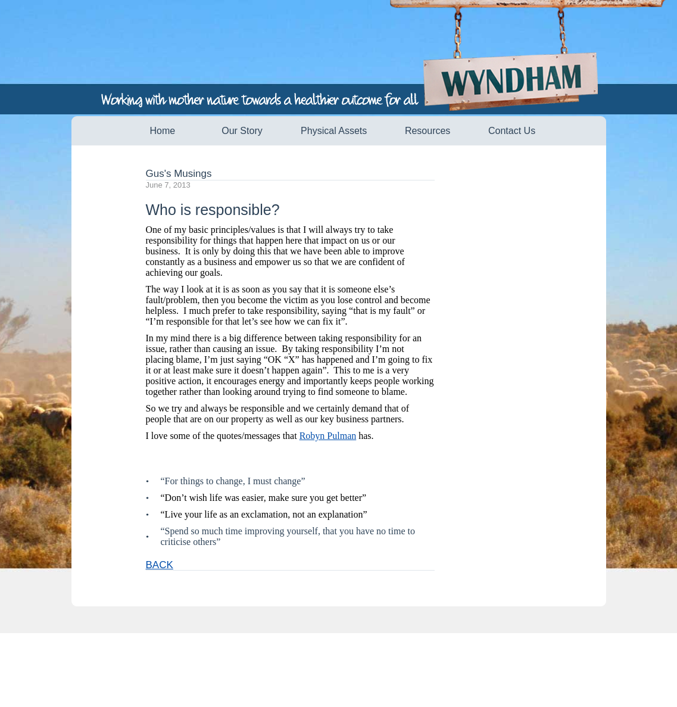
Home (163, 131)
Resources (427, 131)
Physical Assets (334, 131)
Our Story (241, 131)
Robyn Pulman (328, 436)
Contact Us (511, 131)
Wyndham (519, 82)
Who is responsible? (213, 209)
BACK (159, 565)
